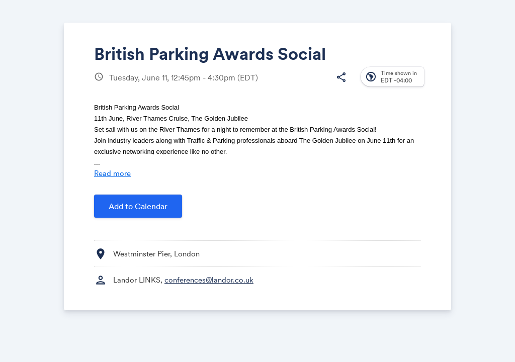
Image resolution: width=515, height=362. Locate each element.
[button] (341, 77)
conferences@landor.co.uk (208, 280)
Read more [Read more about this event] (112, 173)
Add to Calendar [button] (138, 206)
